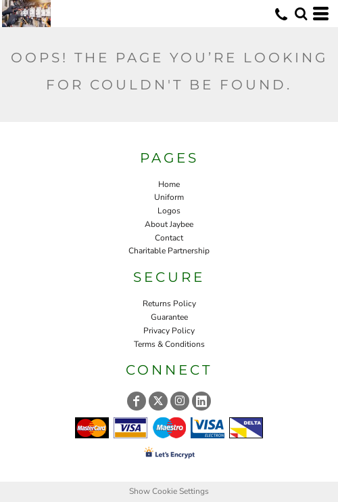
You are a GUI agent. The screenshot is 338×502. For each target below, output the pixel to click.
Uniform (169, 197)
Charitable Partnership (169, 250)
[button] (301, 13)
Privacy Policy (169, 330)
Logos (169, 210)
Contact (169, 237)
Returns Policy (169, 303)
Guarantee (169, 317)
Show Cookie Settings (169, 491)
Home (169, 184)
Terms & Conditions (169, 344)
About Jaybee (169, 224)
